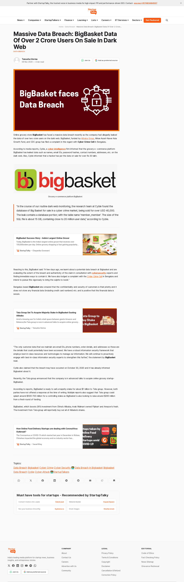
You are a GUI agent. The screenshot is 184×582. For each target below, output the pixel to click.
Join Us (85, 60)
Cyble (31, 472)
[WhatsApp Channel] (35, 565)
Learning (82, 20)
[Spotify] (30, 565)
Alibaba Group (87, 138)
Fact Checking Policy (150, 557)
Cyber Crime (46, 467)
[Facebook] (13, 565)
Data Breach (19, 51)
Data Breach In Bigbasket (89, 467)
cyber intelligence (57, 149)
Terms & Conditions (110, 557)
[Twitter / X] (9, 565)
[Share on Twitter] (30, 480)
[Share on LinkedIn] (54, 480)
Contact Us (66, 557)
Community (66, 570)
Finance (69, 20)
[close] (181, 3)
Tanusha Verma (29, 59)
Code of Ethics (147, 553)
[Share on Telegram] (66, 480)
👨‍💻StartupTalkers (59, 472)
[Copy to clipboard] (102, 480)
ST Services (122, 20)
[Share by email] (90, 480)
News (21, 20)
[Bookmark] (114, 480)
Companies (34, 20)
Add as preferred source (106, 60)
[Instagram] (22, 565)
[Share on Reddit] (78, 480)
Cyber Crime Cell (94, 276)
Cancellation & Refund (111, 570)
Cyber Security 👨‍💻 (64, 467)
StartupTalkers (53, 20)
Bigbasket (33, 467)
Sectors (137, 20)
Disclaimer (106, 566)
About (64, 553)
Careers (106, 20)
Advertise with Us (69, 566)
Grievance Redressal (150, 566)
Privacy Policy (107, 553)
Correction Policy (109, 575)
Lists (94, 20)
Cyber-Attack (42, 472)
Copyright (106, 562)
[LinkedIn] (17, 565)
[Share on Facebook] (42, 480)
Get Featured (152, 20)
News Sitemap (147, 562)
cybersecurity (99, 273)
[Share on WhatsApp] (18, 480)
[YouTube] (26, 565)
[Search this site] (167, 20)
